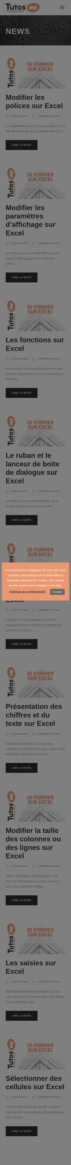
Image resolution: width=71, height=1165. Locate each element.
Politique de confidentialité (27, 591)
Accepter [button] (57, 591)
